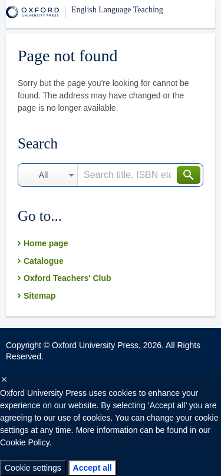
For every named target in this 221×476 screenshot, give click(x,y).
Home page (46, 243)
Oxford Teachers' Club (67, 278)
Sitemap (39, 295)
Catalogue (44, 261)
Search (188, 175)
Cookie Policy (25, 442)
